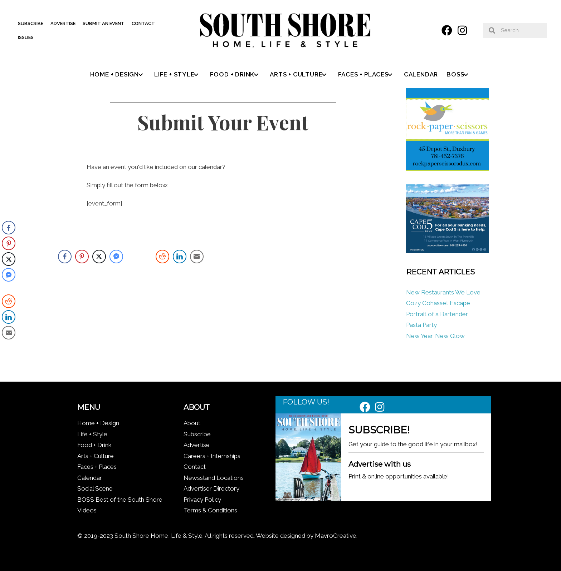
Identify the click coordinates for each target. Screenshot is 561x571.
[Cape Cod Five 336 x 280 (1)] (447, 250)
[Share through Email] (197, 256)
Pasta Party (421, 324)
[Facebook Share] (65, 256)
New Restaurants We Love (443, 292)
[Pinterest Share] (82, 256)
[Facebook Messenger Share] (116, 256)
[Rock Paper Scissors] (447, 168)
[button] (446, 30)
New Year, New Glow (435, 335)
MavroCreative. (336, 535)
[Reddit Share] (162, 256)
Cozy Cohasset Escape (438, 303)
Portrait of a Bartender (437, 314)
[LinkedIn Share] (179, 256)
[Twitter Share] (99, 256)
